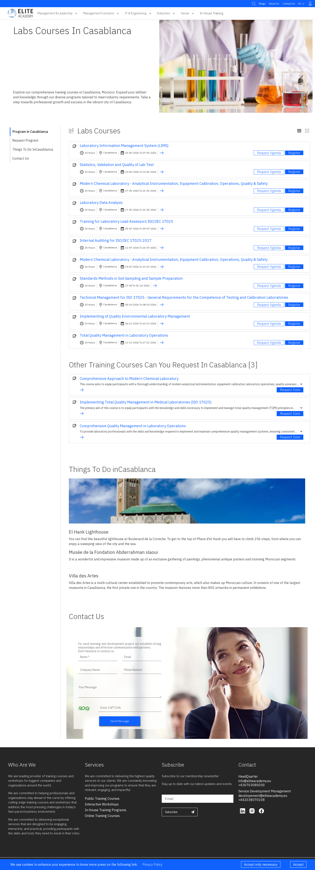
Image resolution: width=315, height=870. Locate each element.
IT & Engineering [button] (138, 13)
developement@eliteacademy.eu (262, 796)
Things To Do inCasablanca (32, 149)
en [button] (301, 4)
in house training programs (105, 810)
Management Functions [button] (101, 13)
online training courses (102, 816)
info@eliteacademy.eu (254, 781)
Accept (298, 864)
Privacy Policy (152, 864)
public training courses (102, 798)
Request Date (290, 390)
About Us (274, 3)
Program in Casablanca (30, 131)
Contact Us (289, 3)
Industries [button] (166, 13)
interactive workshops (102, 804)
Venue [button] (188, 13)
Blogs (262, 3)
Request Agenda (269, 153)
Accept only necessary (260, 864)
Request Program (25, 140)
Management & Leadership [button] (58, 13)
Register (294, 153)
